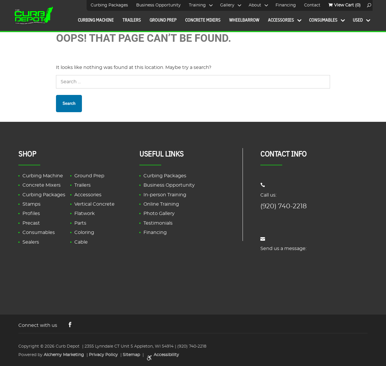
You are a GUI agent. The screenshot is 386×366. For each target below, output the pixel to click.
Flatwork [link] (84, 213)
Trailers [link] (82, 185)
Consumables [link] (38, 232)
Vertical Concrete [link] (94, 204)
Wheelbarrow (244, 20)
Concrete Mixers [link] (41, 185)
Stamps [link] (31, 204)
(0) (347, 5)
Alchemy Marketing (64, 354)
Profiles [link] (31, 213)
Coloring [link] (84, 232)
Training (197, 5)
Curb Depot (68, 346)
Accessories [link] (87, 194)
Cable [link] (81, 242)
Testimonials (158, 223)
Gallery (227, 5)
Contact (312, 5)
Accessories (281, 20)
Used (358, 20)
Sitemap (131, 354)
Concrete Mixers (202, 20)
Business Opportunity (158, 5)
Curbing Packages (109, 5)
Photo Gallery (159, 213)
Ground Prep (163, 20)
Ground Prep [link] (89, 176)
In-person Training (164, 194)
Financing (286, 5)
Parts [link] (80, 223)
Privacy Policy (103, 354)
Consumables (323, 20)
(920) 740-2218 (283, 206)
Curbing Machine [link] (42, 176)
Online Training (161, 204)
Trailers (131, 20)
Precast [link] (31, 223)
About (255, 5)
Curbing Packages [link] (43, 194)
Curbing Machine (96, 20)
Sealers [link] (30, 242)
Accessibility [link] (162, 354)
